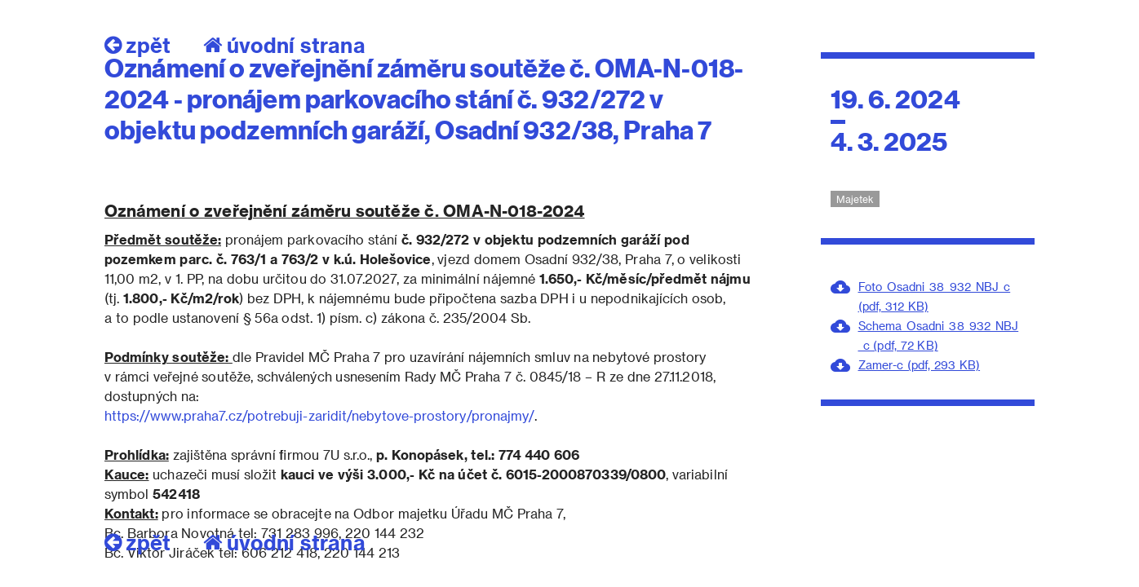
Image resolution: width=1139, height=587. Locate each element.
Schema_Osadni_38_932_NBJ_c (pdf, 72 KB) (938, 335)
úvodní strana (284, 542)
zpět (137, 542)
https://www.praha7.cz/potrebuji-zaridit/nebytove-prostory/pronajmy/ (319, 415)
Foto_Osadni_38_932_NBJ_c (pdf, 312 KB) (934, 296)
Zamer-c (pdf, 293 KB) (919, 365)
